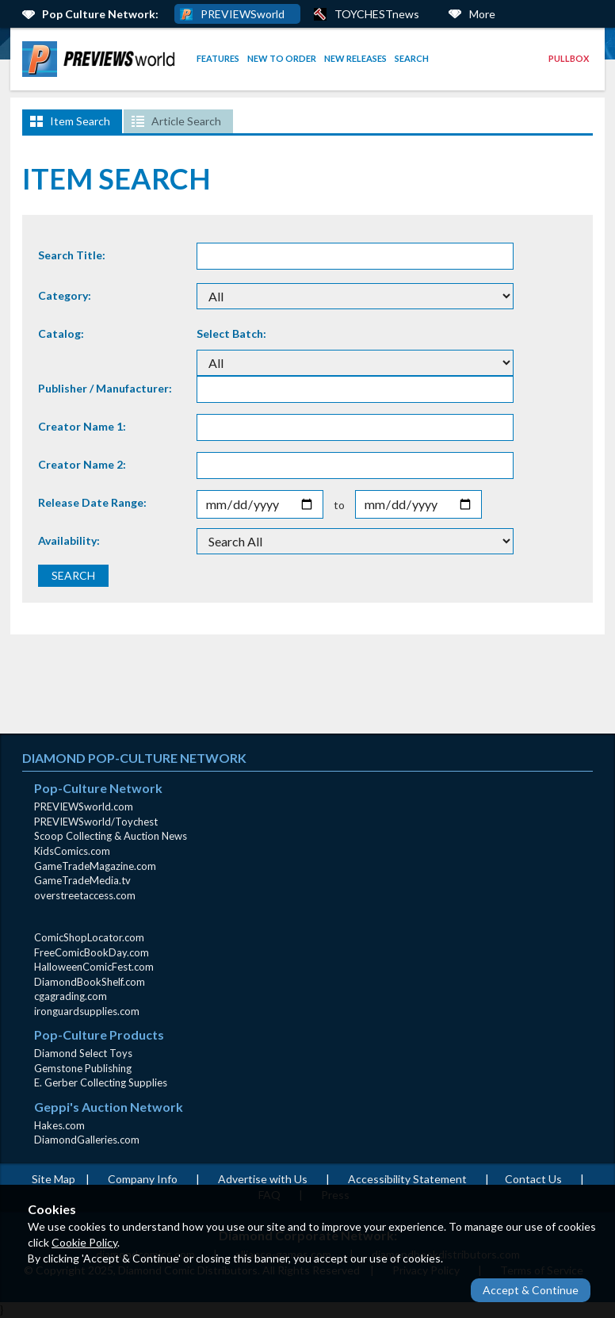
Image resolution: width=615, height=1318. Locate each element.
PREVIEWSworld (243, 14)
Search (412, 58)
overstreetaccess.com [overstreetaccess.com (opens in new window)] (85, 895)
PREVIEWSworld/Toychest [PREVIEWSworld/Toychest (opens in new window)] (96, 821)
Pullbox (568, 58)
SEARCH (73, 575)
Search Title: (71, 255)
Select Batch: (231, 333)
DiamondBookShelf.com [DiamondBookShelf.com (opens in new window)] (89, 981)
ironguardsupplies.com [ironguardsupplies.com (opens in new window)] (86, 1011)
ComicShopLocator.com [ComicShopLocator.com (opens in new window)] (89, 937)
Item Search (80, 121)
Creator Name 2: (82, 464)
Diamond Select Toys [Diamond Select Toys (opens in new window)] (83, 1053)
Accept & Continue (531, 1290)
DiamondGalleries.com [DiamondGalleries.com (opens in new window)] (86, 1139)
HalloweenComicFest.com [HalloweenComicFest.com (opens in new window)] (94, 966)
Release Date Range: (92, 502)
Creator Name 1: (82, 426)
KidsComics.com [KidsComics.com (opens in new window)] (72, 851)
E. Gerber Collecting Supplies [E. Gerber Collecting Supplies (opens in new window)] (100, 1082)
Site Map (53, 1179)
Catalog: (61, 333)
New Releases (355, 58)
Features (218, 58)
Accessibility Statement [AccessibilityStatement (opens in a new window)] (407, 1179)
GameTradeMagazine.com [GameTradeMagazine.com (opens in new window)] (95, 866)
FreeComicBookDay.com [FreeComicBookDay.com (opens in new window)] (91, 952)
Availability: (69, 540)
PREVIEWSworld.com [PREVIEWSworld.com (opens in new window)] (83, 806)
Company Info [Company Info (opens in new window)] (143, 1179)
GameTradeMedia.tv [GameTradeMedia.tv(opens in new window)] (82, 880)
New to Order (281, 58)
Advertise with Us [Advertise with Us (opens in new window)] (263, 1179)
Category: (64, 295)
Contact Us (533, 1179)
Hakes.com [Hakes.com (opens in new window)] (59, 1125)
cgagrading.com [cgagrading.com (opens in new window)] (70, 996)
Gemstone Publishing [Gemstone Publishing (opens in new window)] (83, 1068)
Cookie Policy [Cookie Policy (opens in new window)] (84, 1242)
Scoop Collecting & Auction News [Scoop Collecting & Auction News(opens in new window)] (110, 835)
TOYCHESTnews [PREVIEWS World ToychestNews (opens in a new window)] (376, 14)
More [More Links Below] (482, 14)
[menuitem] (101, 59)
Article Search (186, 121)
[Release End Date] (418, 504)
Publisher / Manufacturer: (105, 388)
